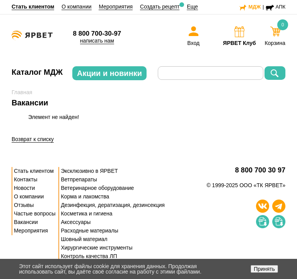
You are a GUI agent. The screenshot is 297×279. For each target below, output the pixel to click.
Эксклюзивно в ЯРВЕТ (89, 171)
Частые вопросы (35, 213)
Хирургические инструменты (96, 248)
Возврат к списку (33, 139)
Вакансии (26, 222)
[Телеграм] (278, 206)
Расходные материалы (89, 230)
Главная (22, 92)
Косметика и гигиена (86, 213)
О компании (76, 6)
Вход (193, 43)
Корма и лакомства (85, 196)
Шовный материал (84, 239)
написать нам (97, 41)
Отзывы (24, 205)
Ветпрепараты (79, 179)
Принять (264, 269)
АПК (280, 7)
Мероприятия (116, 6)
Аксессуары (75, 222)
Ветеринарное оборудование (97, 188)
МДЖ (254, 7)
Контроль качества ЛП (89, 256)
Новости (24, 188)
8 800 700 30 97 (260, 170)
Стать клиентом (33, 6)
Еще (192, 6)
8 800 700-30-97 (97, 33)
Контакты (25, 179)
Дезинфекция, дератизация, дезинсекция (112, 205)
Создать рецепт (159, 6)
